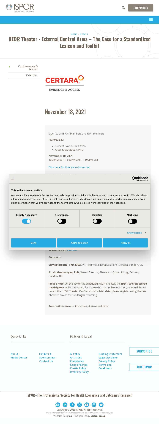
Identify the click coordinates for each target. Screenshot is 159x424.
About (14, 354)
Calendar (32, 75)
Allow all (125, 242)
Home (74, 34)
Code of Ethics (79, 365)
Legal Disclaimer (108, 357)
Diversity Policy (79, 372)
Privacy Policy (107, 361)
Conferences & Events (28, 67)
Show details (134, 232)
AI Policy (75, 354)
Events (84, 34)
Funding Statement (110, 354)
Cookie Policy (78, 368)
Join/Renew (140, 8)
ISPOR (79, 409)
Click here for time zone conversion (69, 167)
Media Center (19, 357)
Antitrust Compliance (77, 359)
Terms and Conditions (105, 366)
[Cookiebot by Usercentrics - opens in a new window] (134, 178)
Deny (33, 242)
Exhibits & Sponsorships (47, 355)
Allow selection (79, 242)
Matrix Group (98, 415)
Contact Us (46, 361)
